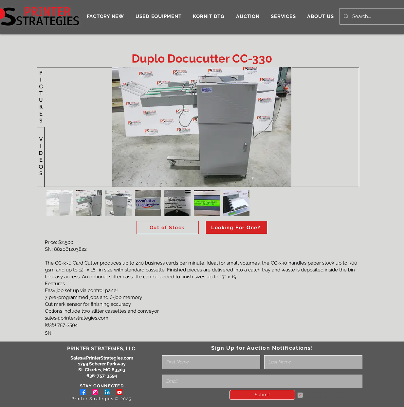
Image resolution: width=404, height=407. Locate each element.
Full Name (173, 353)
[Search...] (375, 16)
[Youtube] (119, 392)
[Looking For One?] (236, 227)
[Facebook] (83, 392)
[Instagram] (95, 392)
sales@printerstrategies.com (76, 318)
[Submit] (262, 395)
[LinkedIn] (107, 392)
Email (168, 372)
